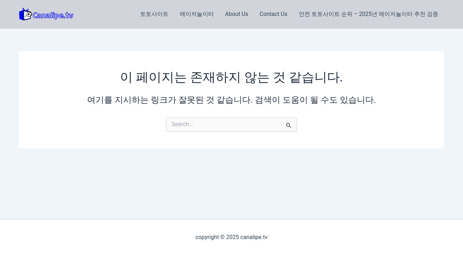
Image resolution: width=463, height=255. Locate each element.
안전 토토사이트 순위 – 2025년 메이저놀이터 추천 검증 (368, 14)
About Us (236, 14)
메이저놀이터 (197, 14)
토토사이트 (154, 14)
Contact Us (273, 14)
